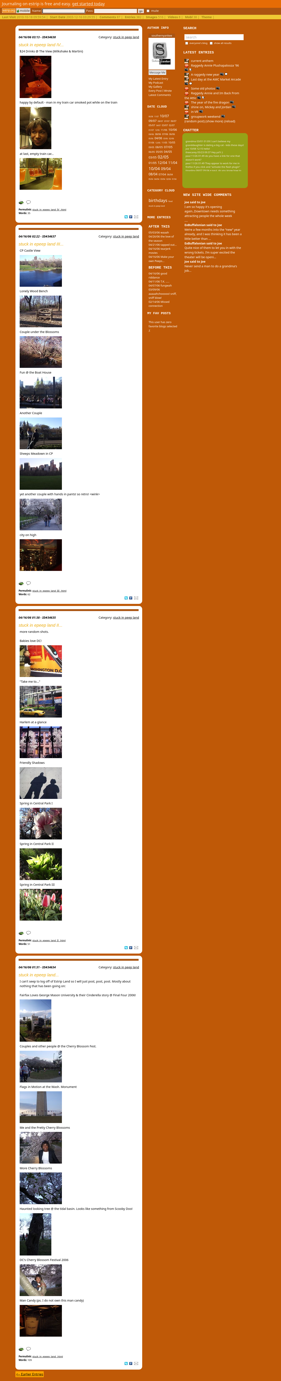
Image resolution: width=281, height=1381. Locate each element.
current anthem (198, 61)
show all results (223, 43)
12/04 (162, 162)
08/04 (153, 174)
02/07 (172, 125)
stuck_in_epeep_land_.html (47, 1356)
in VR (193, 112)
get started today (88, 4)
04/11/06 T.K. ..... (159, 281)
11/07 (156, 116)
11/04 (172, 162)
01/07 (151, 130)
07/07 (166, 121)
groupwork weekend (204, 117)
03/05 (153, 157)
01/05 (153, 163)
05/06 (151, 138)
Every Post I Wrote (160, 91)
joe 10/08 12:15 (194, 148)
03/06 (165, 138)
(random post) (194, 121)
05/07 (152, 125)
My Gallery (155, 87)
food (170, 201)
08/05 (159, 147)
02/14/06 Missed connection (159, 304)
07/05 (168, 147)
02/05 (163, 157)
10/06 (172, 129)
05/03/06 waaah (159, 232)
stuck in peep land (126, 37)
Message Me (157, 72)
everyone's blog (198, 43)
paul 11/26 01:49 (195, 155)
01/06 (151, 142)
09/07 (153, 121)
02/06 (171, 138)
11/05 (164, 142)
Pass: (111, 11)
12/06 (157, 130)
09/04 (166, 168)
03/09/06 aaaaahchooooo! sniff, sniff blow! (163, 293)
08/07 (160, 121)
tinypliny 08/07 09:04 (197, 170)
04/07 (158, 125)
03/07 (165, 125)
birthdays (158, 200)
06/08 (151, 116)
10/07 (164, 116)
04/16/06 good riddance (158, 275)
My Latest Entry (158, 79)
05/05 (159, 152)
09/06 (151, 134)
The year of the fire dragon (209, 102)
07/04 (162, 174)
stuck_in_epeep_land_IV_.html (49, 209)
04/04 (156, 179)
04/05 (168, 152)
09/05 (151, 147)
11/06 (164, 129)
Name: (58, 11)
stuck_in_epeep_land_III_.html (49, 590)
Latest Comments (160, 95)
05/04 (151, 179)
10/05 (171, 142)
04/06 (158, 138)
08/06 (158, 134)
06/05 (152, 151)
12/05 (157, 142)
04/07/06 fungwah (160, 285)
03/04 (162, 179)
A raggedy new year (206, 74)
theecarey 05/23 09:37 (198, 152)
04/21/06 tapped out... (163, 245)
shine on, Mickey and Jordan (210, 107)
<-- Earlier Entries (29, 1374)
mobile (23, 11)
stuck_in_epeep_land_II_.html (48, 940)
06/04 (170, 174)
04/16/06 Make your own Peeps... (161, 259)
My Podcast (156, 83)
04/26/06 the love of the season (161, 238)
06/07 (173, 121)
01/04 (174, 179)
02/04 (168, 179)
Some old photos (202, 88)
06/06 (172, 134)
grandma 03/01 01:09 (198, 141)
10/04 (154, 168)
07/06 (165, 134)
